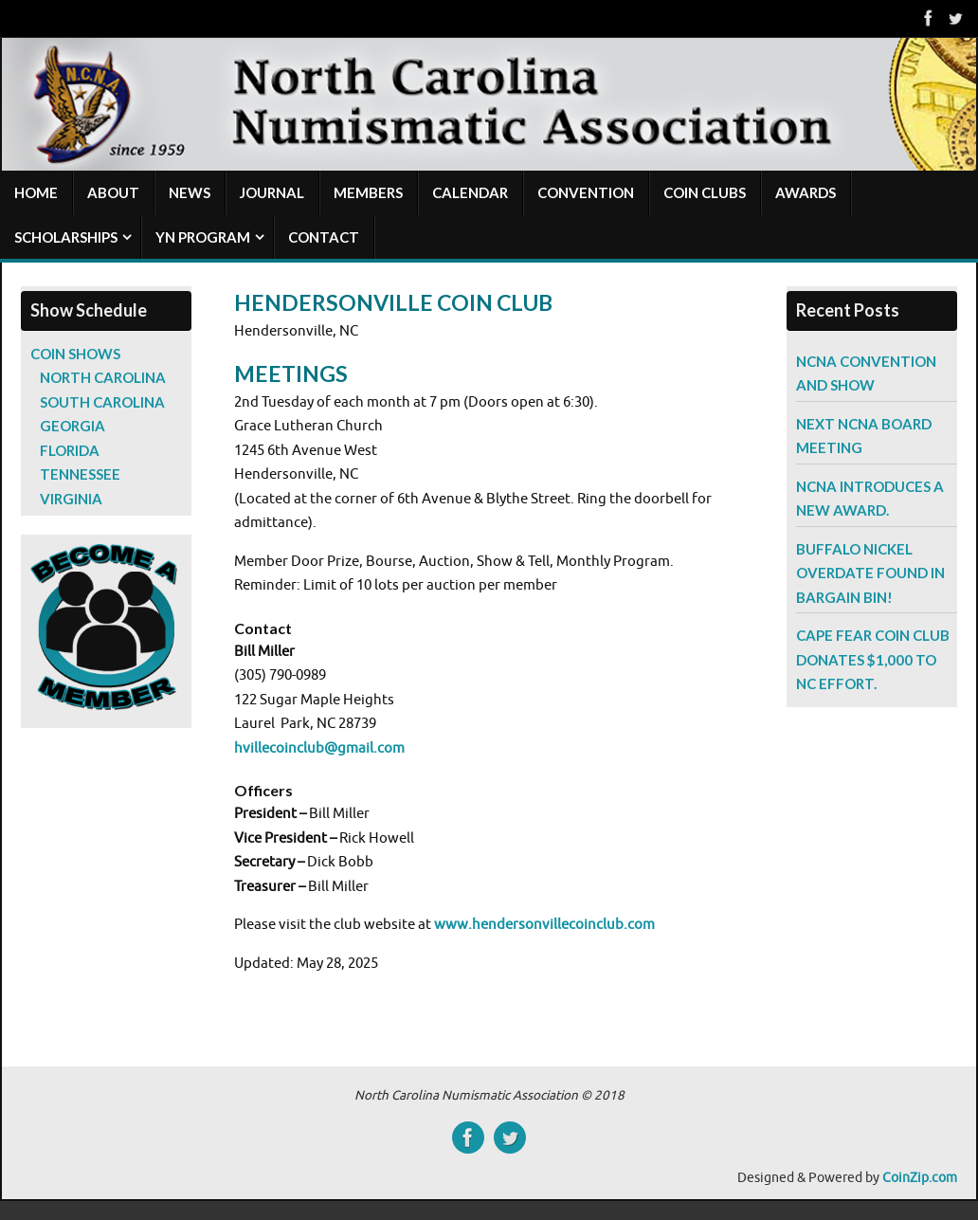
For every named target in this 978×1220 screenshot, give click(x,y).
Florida (70, 450)
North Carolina (103, 377)
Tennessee (80, 474)
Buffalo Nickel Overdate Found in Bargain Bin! (870, 573)
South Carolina (102, 401)
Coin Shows (75, 353)
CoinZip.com (919, 1178)
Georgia (72, 425)
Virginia (71, 498)
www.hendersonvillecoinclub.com (544, 925)
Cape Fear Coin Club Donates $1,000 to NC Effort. (873, 659)
